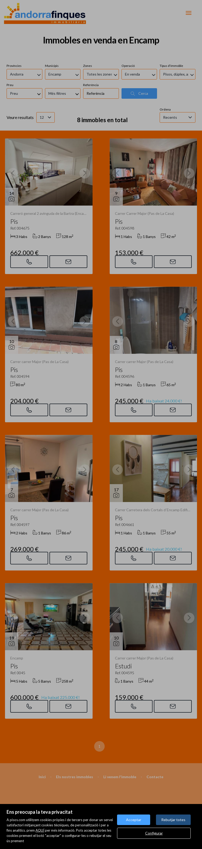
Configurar (154, 833)
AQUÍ (40, 830)
